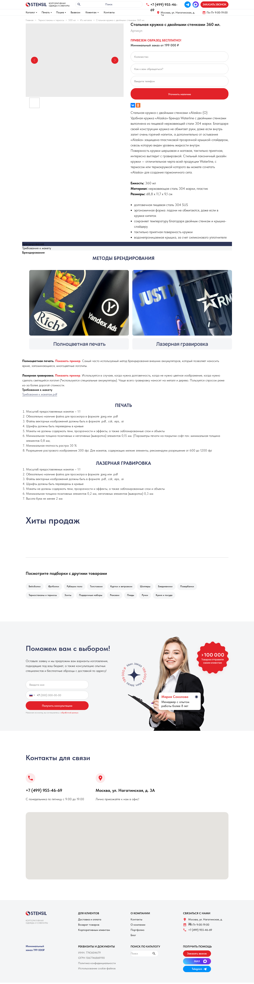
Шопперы (149, 586)
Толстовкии (98, 586)
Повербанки (192, 586)
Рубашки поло (76, 586)
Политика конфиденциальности (97, 964)
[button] (214, 4)
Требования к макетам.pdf (39, 394)
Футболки (54, 586)
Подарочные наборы (92, 596)
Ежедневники (170, 586)
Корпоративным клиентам (94, 931)
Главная (29, 20)
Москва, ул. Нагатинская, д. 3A (178, 14)
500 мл (72, 20)
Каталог (30, 12)
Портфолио (137, 931)
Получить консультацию (57, 707)
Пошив (60, 12)
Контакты (109, 12)
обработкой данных (69, 714)
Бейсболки (35, 586)
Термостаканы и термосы (51, 20)
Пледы (133, 596)
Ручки (149, 596)
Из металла (86, 20)
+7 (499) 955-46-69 (44, 791)
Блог (133, 936)
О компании (138, 926)
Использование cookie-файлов (97, 969)
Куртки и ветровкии (124, 586)
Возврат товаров (88, 926)
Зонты (69, 596)
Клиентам (90, 12)
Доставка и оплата (89, 920)
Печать (46, 12)
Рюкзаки (117, 596)
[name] (57, 686)
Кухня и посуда (168, 596)
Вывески (75, 12)
